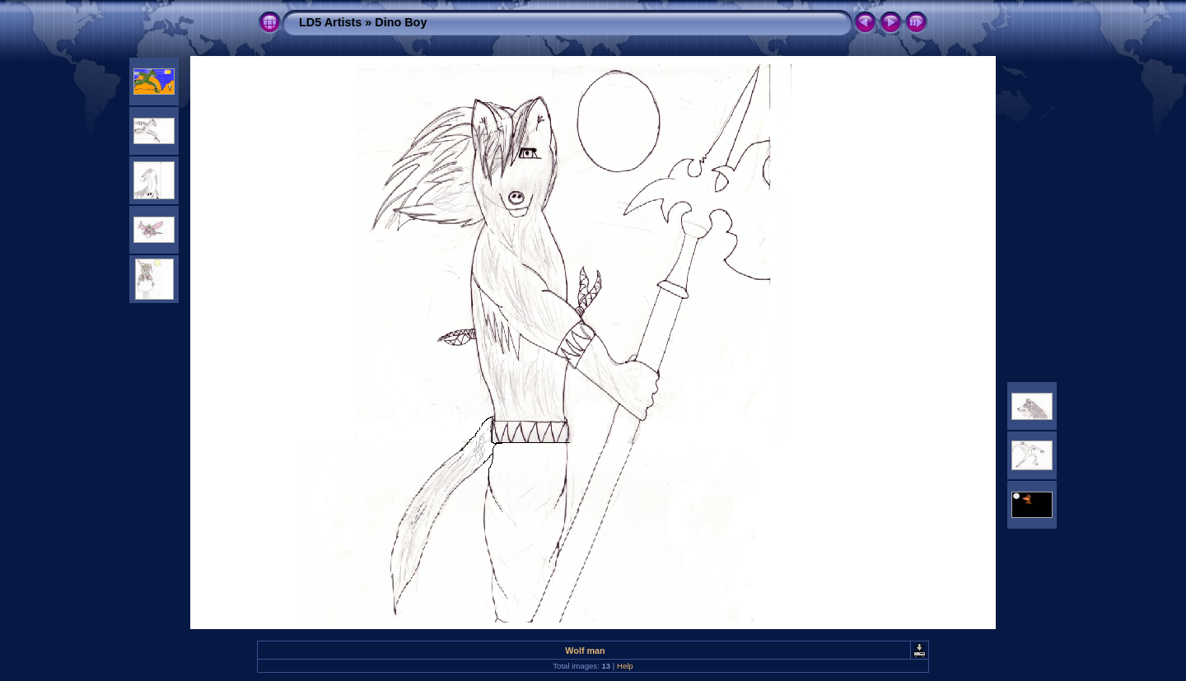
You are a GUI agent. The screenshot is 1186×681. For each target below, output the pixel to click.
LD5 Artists (330, 22)
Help (625, 665)
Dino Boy (401, 22)
